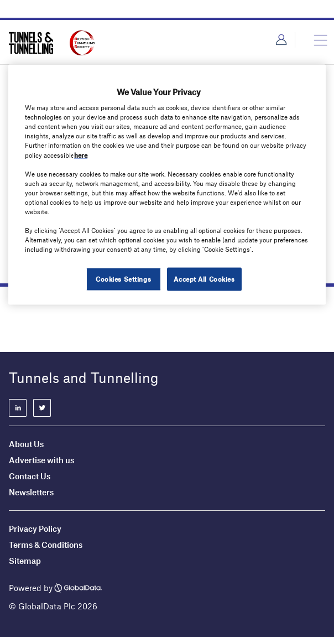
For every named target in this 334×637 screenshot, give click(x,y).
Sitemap (25, 561)
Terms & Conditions (45, 545)
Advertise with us (41, 460)
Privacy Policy (35, 529)
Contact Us (29, 476)
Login (281, 40)
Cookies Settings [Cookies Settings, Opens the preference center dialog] (123, 279)
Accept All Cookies (204, 279)
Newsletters (32, 492)
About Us (26, 444)
